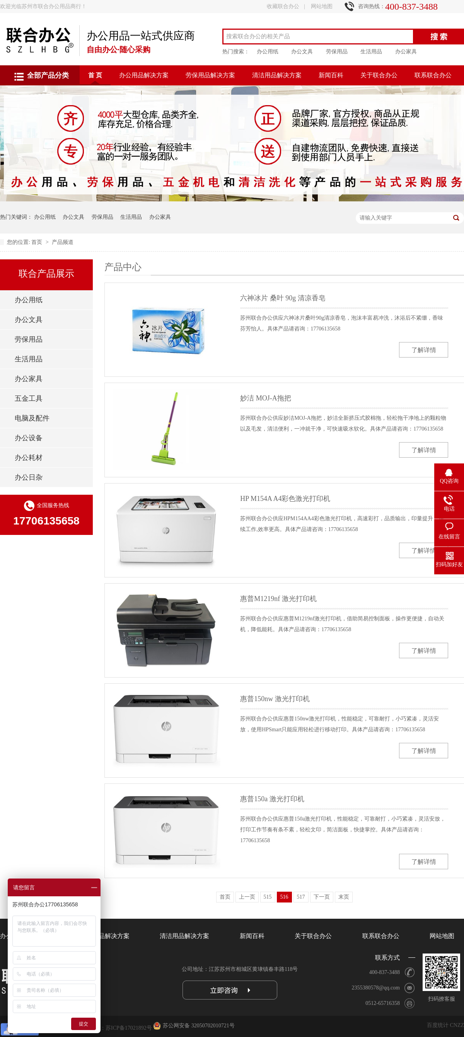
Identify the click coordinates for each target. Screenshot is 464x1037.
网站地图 (322, 6)
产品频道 (62, 242)
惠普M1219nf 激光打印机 (278, 599)
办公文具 (302, 51)
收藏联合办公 (283, 6)
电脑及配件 (32, 418)
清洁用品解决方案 (277, 75)
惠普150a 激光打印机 (272, 799)
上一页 (247, 897)
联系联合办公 (433, 75)
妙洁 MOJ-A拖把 (265, 398)
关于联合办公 (378, 75)
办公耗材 (29, 457)
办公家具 (406, 51)
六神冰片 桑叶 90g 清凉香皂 (283, 298)
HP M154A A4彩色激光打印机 (285, 498)
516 (284, 897)
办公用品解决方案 (144, 75)
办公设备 (29, 438)
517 (301, 897)
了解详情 (423, 350)
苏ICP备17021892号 (129, 1028)
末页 (343, 897)
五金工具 (29, 398)
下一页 (322, 897)
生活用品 (371, 51)
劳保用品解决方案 (210, 75)
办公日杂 (29, 477)
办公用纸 (267, 51)
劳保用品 (337, 51)
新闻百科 (331, 75)
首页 (37, 242)
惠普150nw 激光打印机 (275, 699)
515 (268, 897)
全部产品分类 (48, 75)
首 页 (95, 75)
